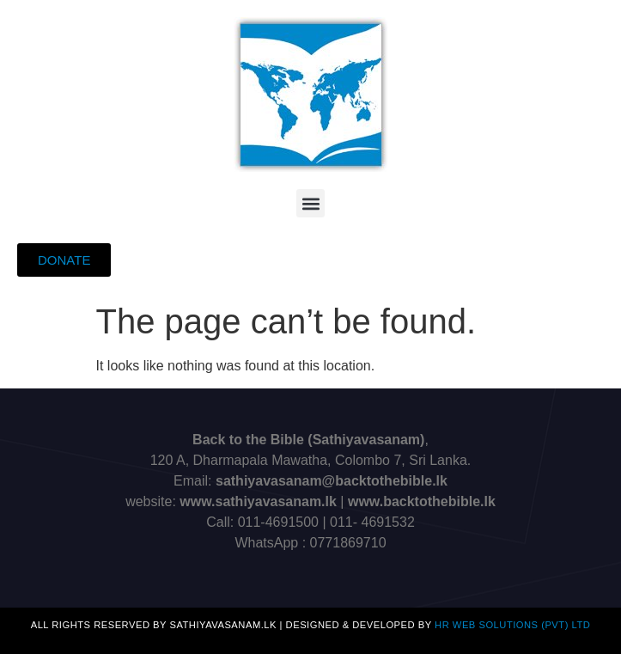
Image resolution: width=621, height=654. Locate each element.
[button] (310, 203)
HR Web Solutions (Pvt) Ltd (512, 625)
